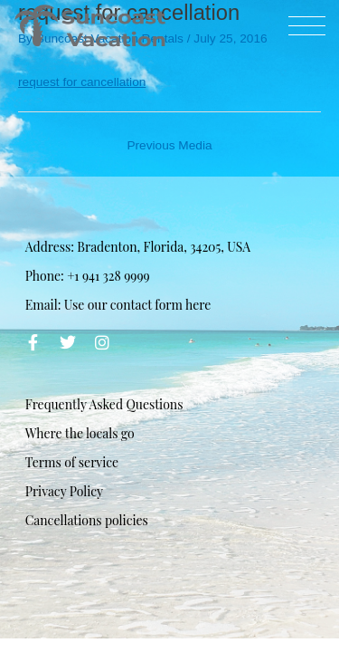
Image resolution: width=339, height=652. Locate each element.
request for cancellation (82, 82)
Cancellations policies (86, 520)
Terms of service (71, 462)
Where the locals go (80, 433)
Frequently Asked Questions (104, 404)
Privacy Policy (64, 491)
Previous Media (169, 145)
